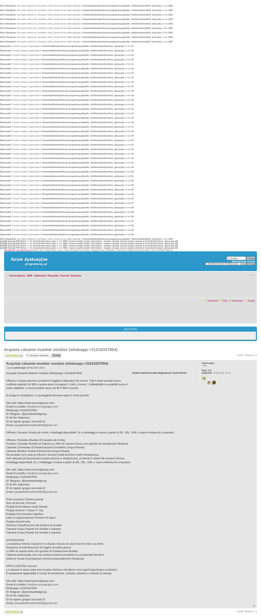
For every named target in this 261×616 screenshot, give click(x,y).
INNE (29, 275)
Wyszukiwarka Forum (243, 261)
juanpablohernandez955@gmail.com (36, 425)
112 (206, 370)
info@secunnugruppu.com (42, 406)
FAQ (225, 300)
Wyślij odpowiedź (14, 355)
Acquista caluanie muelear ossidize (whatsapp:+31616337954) (60, 349)
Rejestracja (237, 300)
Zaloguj (251, 300)
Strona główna (17, 275)
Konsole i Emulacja (70, 275)
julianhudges (20, 368)
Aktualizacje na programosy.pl (17, 250)
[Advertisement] (162, 399)
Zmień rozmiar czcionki (252, 275)
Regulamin (213, 300)
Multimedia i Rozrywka (46, 275)
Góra (254, 606)
